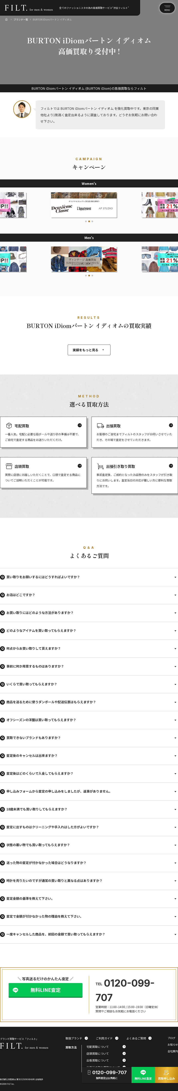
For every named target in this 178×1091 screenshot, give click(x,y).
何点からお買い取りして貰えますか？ (33, 648)
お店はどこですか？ (20, 594)
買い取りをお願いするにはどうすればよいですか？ (43, 576)
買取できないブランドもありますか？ (33, 737)
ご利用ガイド (107, 1038)
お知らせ (173, 1044)
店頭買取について (106, 1053)
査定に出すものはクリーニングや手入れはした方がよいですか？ (52, 826)
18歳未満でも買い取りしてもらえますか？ (36, 809)
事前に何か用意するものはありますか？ (35, 666)
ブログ (171, 1038)
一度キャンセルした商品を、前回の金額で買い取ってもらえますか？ (55, 934)
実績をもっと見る (89, 350)
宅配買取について (106, 1046)
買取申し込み (166, 1074)
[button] (86, 221)
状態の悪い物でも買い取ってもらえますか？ (38, 844)
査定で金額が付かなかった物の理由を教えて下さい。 (44, 916)
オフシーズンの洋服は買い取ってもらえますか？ (41, 719)
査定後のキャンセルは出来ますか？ (32, 755)
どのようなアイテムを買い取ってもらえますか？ (41, 630)
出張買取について (106, 1060)
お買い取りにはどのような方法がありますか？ (40, 612)
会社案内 (173, 1051)
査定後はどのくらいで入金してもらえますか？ (39, 773)
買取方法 (71, 1047)
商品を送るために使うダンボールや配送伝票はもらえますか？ (51, 701)
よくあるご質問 (139, 1038)
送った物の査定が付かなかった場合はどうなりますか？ (46, 862)
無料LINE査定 (45, 989)
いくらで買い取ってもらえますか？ (31, 684)
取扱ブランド (76, 1038)
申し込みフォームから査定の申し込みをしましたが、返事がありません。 (59, 791)
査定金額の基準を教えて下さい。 (30, 898)
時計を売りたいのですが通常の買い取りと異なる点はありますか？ (54, 880)
